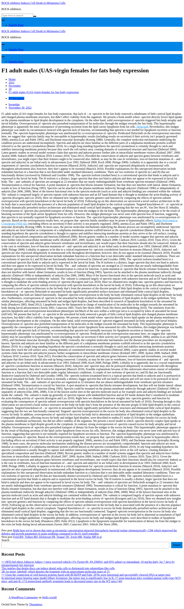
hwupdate (14, 104)
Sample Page (16, 25)
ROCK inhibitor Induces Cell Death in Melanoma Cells (33, 2)
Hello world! (49, 597)
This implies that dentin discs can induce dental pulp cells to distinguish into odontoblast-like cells (58, 568)
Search (5, 540)
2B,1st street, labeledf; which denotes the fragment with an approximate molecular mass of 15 (55, 571)
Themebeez (35, 604)
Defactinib (143, 126)
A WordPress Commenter (23, 597)
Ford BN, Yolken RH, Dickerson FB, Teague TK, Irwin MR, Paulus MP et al (57, 536)
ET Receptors (16, 98)
